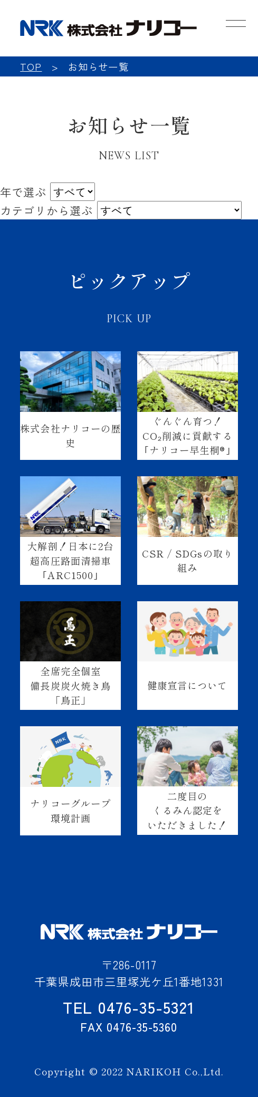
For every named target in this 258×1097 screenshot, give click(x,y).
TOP (31, 66)
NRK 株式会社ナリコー (108, 28)
